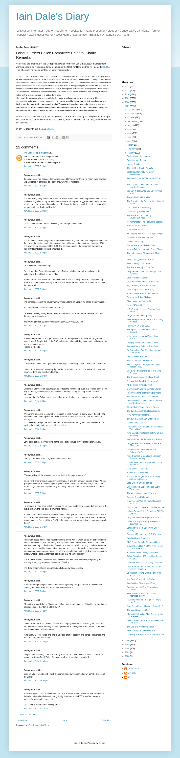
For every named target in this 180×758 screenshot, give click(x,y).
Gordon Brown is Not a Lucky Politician (144, 562)
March (130, 145)
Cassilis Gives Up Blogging (139, 497)
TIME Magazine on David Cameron (142, 397)
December (132, 110)
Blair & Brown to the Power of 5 (141, 631)
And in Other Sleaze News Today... (142, 583)
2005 (127, 644)
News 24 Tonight (134, 305)
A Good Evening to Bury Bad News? (143, 552)
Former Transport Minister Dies (141, 245)
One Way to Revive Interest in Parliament (145, 634)
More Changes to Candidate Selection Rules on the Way (144, 457)
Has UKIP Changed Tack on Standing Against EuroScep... (144, 477)
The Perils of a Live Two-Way (140, 168)
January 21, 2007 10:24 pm (36, 641)
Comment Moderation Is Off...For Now (144, 534)
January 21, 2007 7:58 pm (35, 493)
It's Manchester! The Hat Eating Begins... (145, 222)
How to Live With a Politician (139, 360)
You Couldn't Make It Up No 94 (140, 579)
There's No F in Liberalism (138, 197)
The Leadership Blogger (35, 153)
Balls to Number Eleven (137, 278)
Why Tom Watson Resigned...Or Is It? (144, 517)
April (129, 141)
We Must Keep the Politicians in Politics (144, 439)
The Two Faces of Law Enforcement (143, 419)
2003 (127, 652)
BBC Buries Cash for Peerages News (143, 542)
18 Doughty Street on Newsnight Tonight (145, 233)
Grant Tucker (133, 668)
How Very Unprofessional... (139, 415)
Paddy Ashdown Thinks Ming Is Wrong (144, 393)
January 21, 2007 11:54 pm (36, 680)
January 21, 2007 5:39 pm (35, 289)
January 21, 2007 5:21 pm (35, 186)
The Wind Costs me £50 (138, 610)
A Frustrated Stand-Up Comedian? (142, 381)
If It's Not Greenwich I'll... (138, 229)
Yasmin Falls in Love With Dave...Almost (145, 249)
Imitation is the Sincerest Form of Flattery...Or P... (141, 450)
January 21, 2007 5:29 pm (35, 211)
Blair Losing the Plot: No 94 (139, 301)
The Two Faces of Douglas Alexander (143, 411)
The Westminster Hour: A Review (141, 493)
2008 (127, 102)
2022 (127, 86)
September (132, 121)
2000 (127, 656)
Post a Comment (27, 714)
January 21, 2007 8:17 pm (35, 527)
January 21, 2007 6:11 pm (35, 325)
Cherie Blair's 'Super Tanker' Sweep (143, 407)
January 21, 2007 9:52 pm (35, 611)
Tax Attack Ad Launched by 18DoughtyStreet (139, 216)
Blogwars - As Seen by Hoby (139, 315)
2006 (127, 640)
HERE (106, 67)
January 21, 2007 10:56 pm (36, 661)
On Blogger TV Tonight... (138, 469)
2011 (127, 90)
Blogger (102, 743)
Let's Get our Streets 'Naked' (139, 483)
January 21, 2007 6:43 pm (35, 429)
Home (64, 720)
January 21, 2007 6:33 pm (35, 401)
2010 (127, 94)
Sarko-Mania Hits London (138, 156)
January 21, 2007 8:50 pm (35, 572)
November (132, 113)
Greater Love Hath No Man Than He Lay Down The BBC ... (145, 547)
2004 (127, 648)
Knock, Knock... (134, 164)
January (131, 153)
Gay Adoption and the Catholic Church (144, 389)
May (129, 137)
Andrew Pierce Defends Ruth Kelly (142, 346)
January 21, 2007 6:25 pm (35, 351)
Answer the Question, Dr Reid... (141, 259)
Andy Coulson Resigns (137, 356)
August (130, 125)
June (129, 133)
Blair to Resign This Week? (139, 263)
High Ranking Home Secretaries (141, 285)
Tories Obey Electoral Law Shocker (142, 293)
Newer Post (22, 720)
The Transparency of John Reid (141, 267)
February (131, 149)
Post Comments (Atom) (38, 725)
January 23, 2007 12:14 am (36, 708)
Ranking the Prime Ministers (139, 297)
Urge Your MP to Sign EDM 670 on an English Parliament (144, 568)
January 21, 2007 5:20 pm (35, 166)
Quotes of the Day (135, 241)
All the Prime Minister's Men (139, 385)
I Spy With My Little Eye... (138, 326)
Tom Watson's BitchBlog (138, 472)
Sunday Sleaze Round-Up (138, 538)
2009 (127, 98)
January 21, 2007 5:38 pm (35, 253)
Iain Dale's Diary (52, 16)
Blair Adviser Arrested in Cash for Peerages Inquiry (141, 594)
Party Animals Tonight (136, 160)
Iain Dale (132, 673)
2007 (127, 106)
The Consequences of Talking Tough (143, 377)
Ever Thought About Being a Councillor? (145, 606)
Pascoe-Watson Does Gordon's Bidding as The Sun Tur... (144, 402)
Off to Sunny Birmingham (138, 211)
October (131, 117)
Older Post (106, 720)
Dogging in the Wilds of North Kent (142, 342)
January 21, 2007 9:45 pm (35, 591)
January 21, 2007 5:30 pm (35, 227)
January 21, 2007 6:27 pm (35, 376)
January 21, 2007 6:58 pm (35, 462)
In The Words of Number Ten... (140, 237)
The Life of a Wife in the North (140, 627)
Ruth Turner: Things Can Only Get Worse (145, 507)
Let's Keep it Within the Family (140, 289)
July (129, 129)
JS (129, 677)
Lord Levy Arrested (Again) (139, 207)
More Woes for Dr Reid (137, 226)
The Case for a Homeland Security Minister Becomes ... (142, 185)
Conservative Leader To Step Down (143, 281)
